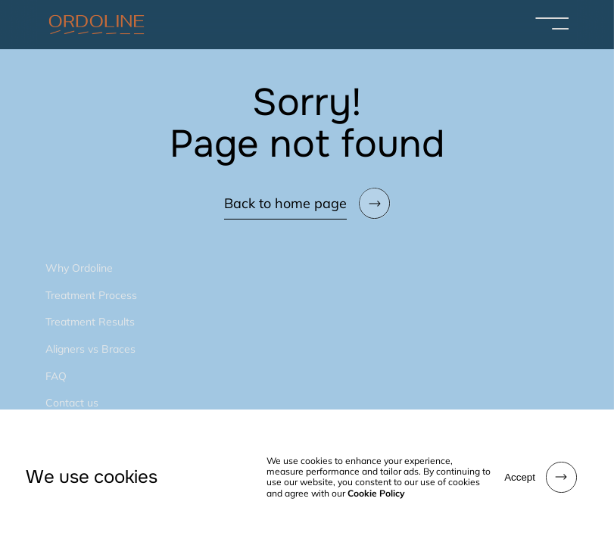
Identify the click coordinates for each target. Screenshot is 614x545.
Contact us (71, 403)
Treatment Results (90, 322)
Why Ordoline (79, 268)
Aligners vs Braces (90, 349)
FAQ (56, 376)
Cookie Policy (376, 493)
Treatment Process (91, 295)
